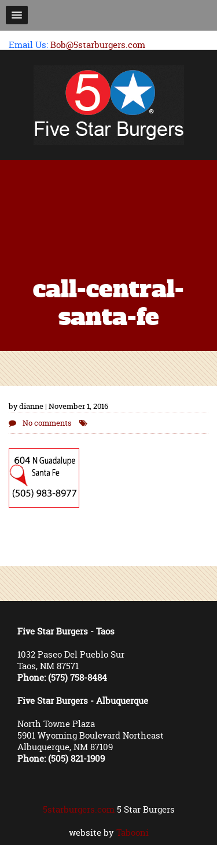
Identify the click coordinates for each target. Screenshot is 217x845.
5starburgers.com (79, 809)
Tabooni (132, 832)
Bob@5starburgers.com (97, 45)
